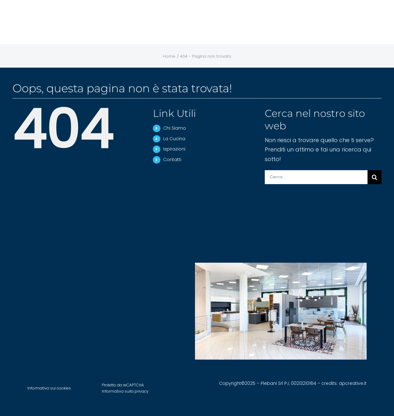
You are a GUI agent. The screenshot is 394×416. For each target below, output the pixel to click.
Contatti (172, 159)
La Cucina (174, 139)
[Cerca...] (316, 177)
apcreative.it (353, 383)
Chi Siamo (174, 128)
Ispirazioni (174, 149)
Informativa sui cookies (49, 388)
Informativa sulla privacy (125, 391)
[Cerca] (375, 177)
